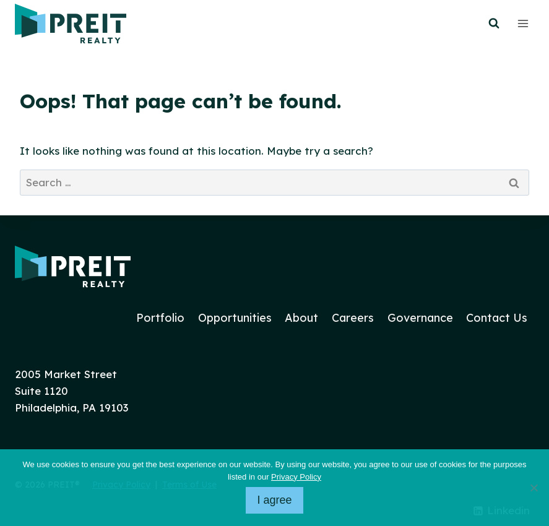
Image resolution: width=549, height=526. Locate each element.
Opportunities (235, 318)
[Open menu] (522, 23)
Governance (420, 318)
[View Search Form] (494, 23)
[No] (533, 487)
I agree (274, 500)
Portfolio (160, 318)
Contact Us (496, 318)
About (301, 318)
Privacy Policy (296, 476)
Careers (353, 318)
